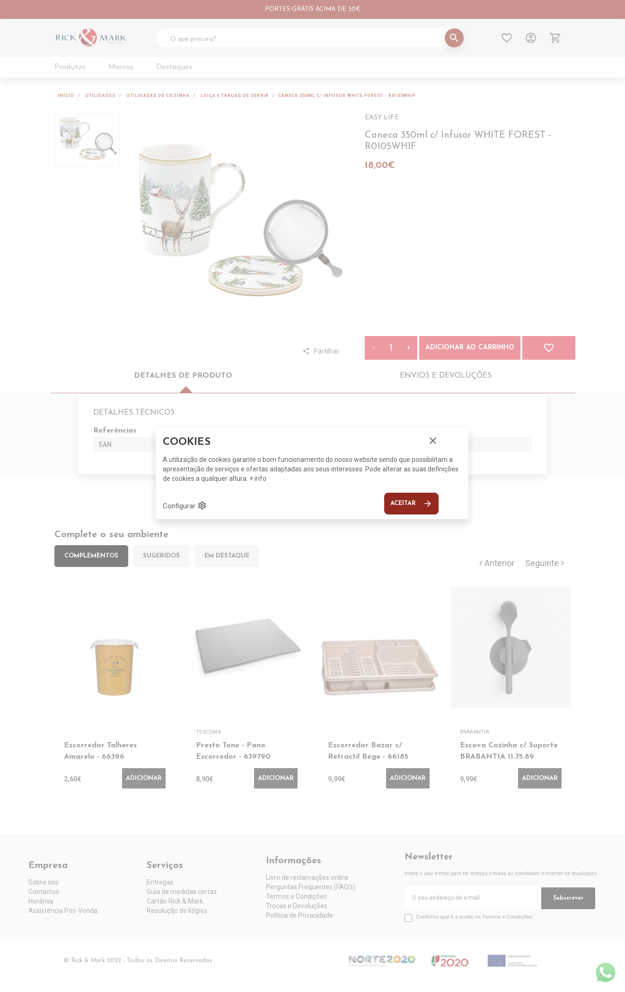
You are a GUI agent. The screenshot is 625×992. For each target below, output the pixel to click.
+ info (257, 478)
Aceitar (411, 503)
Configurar (185, 505)
